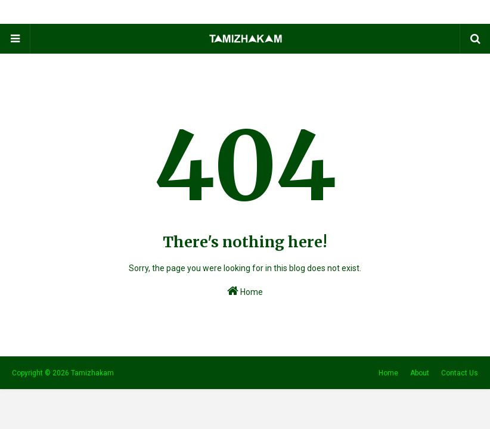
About (419, 373)
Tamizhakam (92, 373)
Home (245, 291)
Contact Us (459, 373)
